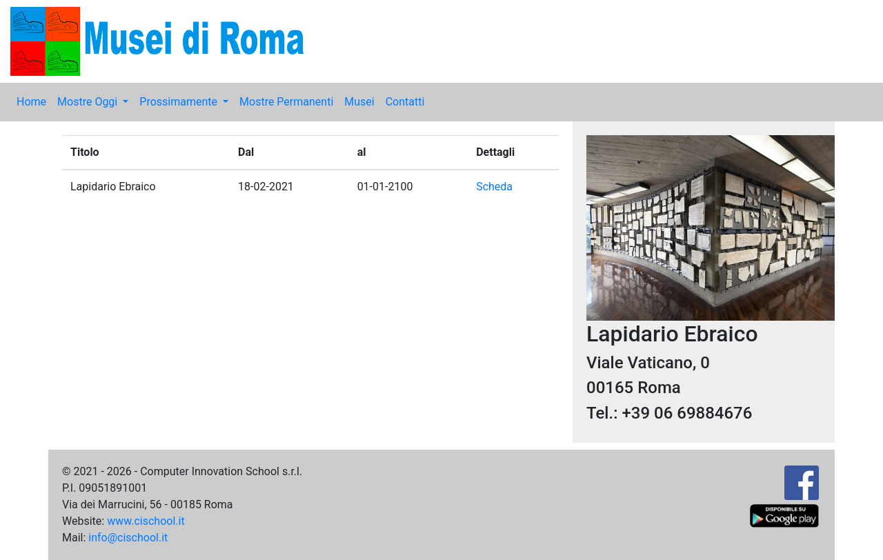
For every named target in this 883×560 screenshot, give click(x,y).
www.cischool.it (146, 521)
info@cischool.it (128, 537)
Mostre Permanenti (286, 101)
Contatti (405, 101)
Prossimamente (179, 101)
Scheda (494, 186)
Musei (359, 101)
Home (31, 101)
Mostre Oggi (88, 101)
